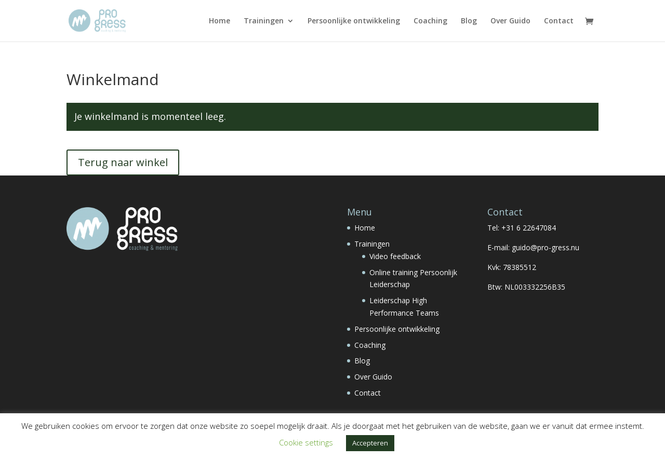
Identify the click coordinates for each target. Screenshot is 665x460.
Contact (559, 21)
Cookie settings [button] (306, 442)
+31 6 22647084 (528, 228)
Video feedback (395, 256)
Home (219, 21)
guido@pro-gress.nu (545, 247)
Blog (469, 21)
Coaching (430, 21)
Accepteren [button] (370, 443)
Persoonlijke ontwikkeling (354, 21)
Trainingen (264, 21)
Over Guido (510, 21)
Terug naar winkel (123, 162)
